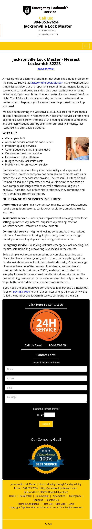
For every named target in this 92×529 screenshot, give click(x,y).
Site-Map (60, 503)
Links (71, 503)
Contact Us (53, 499)
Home (12, 495)
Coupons (38, 499)
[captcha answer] (49, 414)
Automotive (59, 495)
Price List (47, 503)
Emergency (75, 495)
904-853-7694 (46, 22)
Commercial (42, 495)
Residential (26, 495)
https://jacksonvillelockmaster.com (58, 488)
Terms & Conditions (28, 503)
